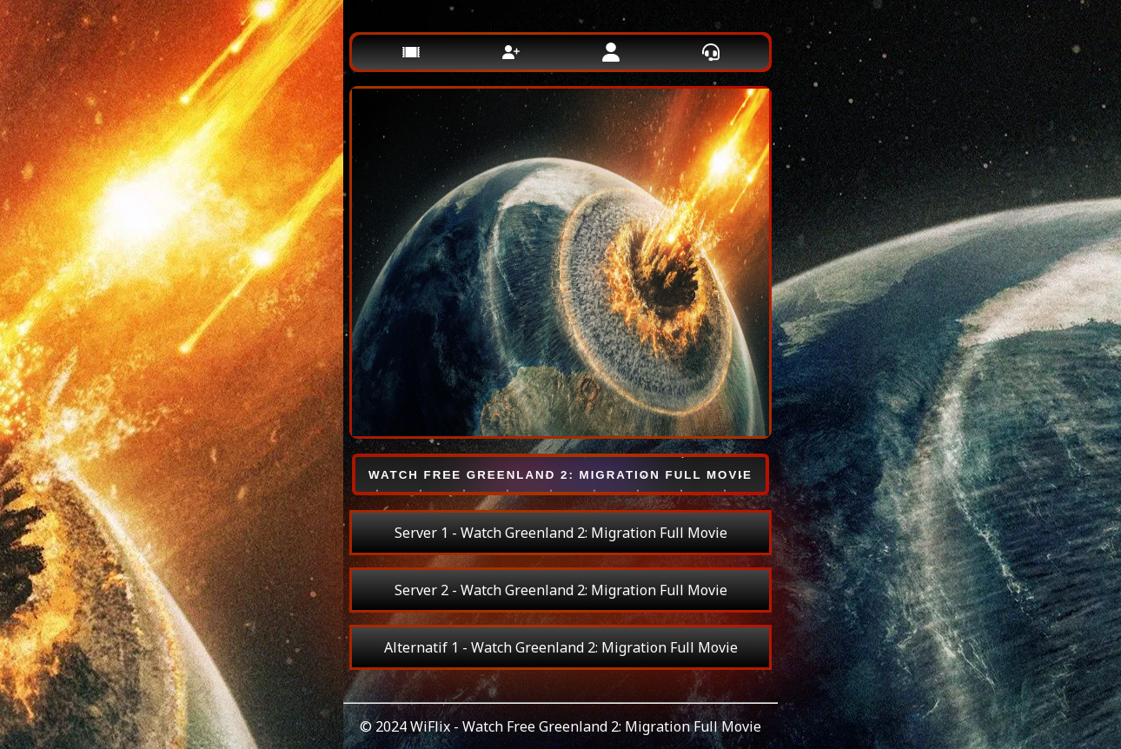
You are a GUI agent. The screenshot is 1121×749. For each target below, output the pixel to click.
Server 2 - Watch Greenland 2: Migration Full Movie (561, 590)
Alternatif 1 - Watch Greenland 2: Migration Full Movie (561, 647)
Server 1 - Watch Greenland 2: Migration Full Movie (561, 532)
